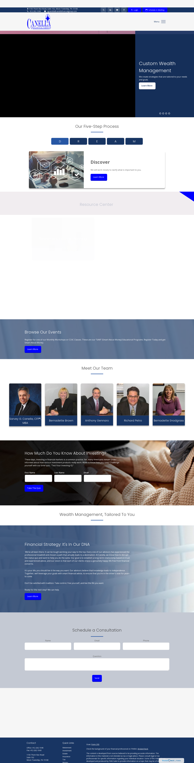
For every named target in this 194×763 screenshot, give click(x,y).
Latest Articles (68, 761)
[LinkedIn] (110, 2)
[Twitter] (103, 2)
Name (48, 633)
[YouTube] (117, 2)
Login (134, 2)
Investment (67, 743)
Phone (146, 633)
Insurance (66, 749)
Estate (65, 746)
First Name (30, 465)
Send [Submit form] (97, 670)
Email (86, 465)
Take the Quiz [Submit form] (34, 480)
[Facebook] (124, 2)
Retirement (66, 740)
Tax (63, 752)
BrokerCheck (143, 741)
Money (65, 755)
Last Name (59, 465)
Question (97, 648)
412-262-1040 (34, 4)
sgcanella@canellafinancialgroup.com (60, 4)
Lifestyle (65, 758)
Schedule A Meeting (155, 2)
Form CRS (95, 737)
